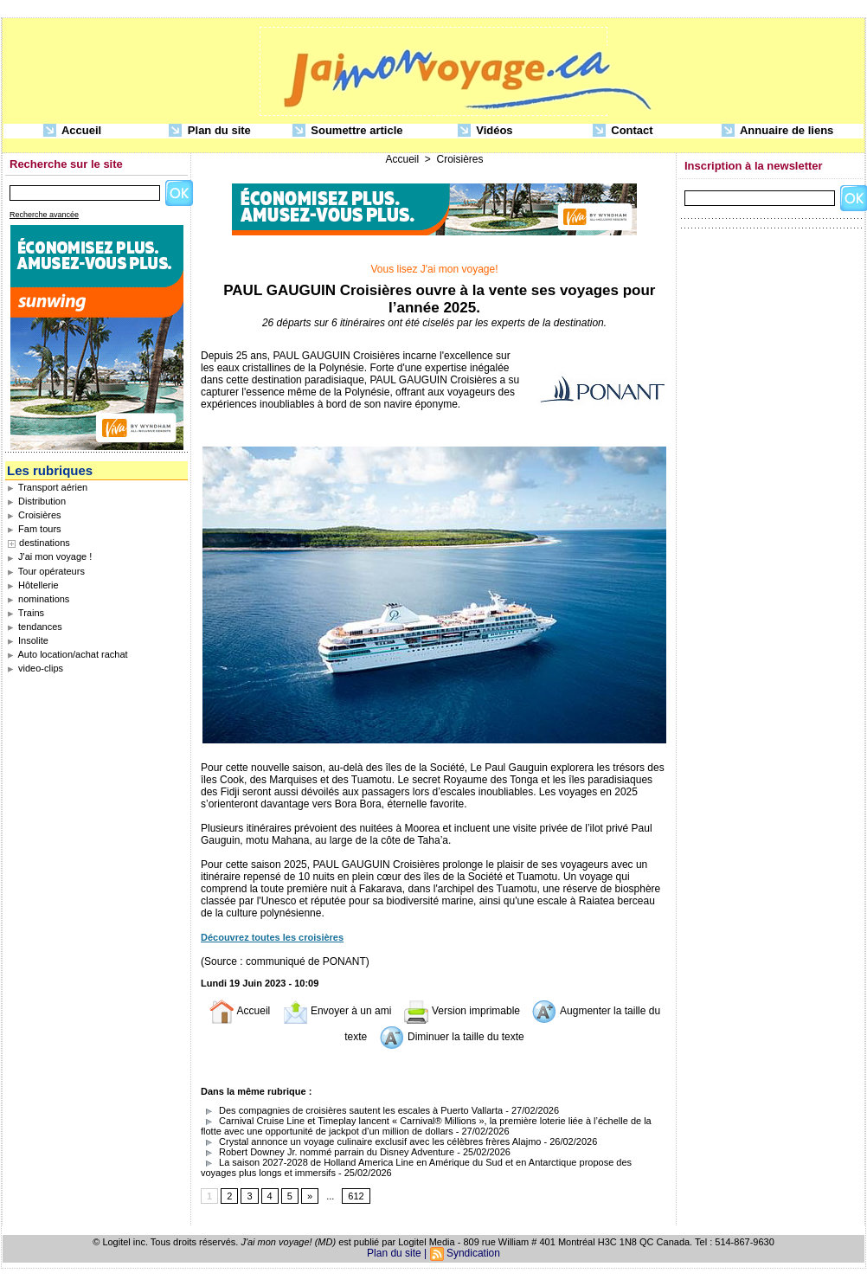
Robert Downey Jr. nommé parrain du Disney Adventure (327, 1152)
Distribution (36, 501)
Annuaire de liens (778, 131)
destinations (44, 542)
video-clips (35, 668)
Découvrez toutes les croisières (272, 937)
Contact (623, 131)
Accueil (72, 131)
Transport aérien (47, 487)
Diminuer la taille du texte (451, 1037)
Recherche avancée (44, 214)
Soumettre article (347, 131)
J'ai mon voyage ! (49, 556)
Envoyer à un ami (337, 1011)
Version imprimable (461, 1011)
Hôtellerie (33, 585)
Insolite (27, 640)
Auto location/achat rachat (67, 654)
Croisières (34, 515)
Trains (25, 613)
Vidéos (485, 131)
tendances (34, 626)
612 (355, 1196)
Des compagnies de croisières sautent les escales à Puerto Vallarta (352, 1110)
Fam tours (34, 529)
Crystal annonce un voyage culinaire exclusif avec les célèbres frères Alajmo (371, 1141)
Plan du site (210, 131)
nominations (38, 599)
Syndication (473, 1253)
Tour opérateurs (46, 571)
